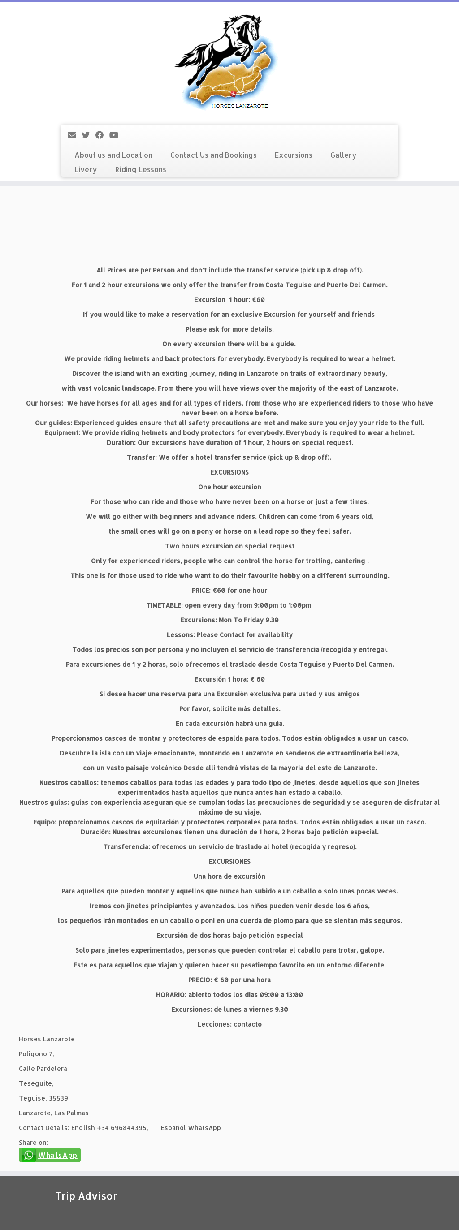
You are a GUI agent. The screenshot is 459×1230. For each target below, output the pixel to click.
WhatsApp (58, 1155)
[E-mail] (75, 134)
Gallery (343, 155)
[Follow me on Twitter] (88, 134)
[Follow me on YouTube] (116, 134)
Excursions (293, 155)
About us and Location (113, 155)
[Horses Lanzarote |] (229, 62)
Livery (85, 169)
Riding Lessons (140, 169)
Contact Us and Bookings (213, 155)
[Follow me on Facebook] (102, 134)
